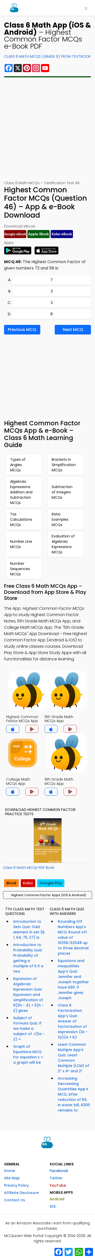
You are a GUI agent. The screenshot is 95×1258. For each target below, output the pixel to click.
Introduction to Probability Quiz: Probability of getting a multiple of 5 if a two (28, 958)
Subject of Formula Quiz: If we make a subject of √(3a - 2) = (29, 1028)
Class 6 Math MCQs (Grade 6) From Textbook (47, 56)
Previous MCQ (22, 329)
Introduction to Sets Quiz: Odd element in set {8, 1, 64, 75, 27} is (29, 929)
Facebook (59, 1170)
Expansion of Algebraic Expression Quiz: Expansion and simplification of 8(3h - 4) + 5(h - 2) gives (28, 994)
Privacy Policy (16, 1185)
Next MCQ (73, 329)
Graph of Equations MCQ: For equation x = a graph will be (28, 1054)
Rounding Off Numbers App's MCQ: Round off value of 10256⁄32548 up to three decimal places (73, 937)
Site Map (12, 1178)
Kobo (28, 883)
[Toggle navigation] (86, 7)
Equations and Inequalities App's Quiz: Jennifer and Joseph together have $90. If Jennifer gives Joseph (73, 979)
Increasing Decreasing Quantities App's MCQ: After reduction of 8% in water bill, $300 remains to (74, 1094)
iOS (52, 1206)
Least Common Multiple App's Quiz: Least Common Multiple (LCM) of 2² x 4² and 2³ (73, 1058)
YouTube (58, 1185)
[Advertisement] (47, 128)
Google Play (51, 883)
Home (9, 1170)
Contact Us (14, 1200)
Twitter (56, 1178)
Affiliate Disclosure (21, 1192)
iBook (11, 883)
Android (57, 1199)
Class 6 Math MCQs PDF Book (28, 867)
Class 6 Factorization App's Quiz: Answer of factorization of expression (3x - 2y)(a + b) (73, 1021)
